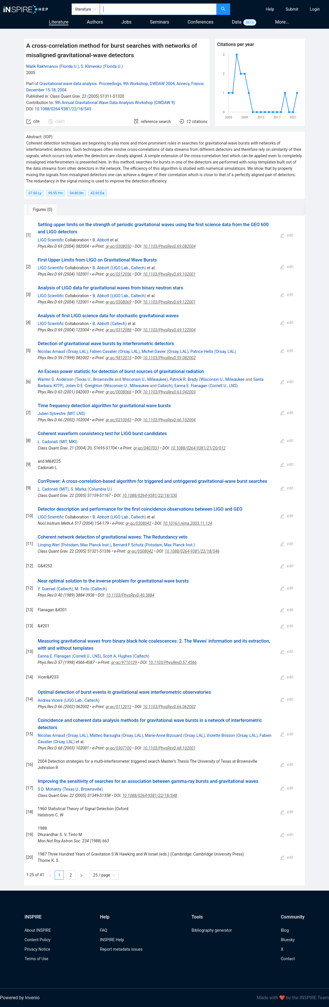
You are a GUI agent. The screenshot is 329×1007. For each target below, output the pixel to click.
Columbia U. (100, 489)
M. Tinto (82, 589)
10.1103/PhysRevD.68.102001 (169, 748)
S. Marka (79, 489)
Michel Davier (153, 351)
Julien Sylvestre (52, 413)
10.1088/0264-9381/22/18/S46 (192, 551)
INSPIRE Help (112, 939)
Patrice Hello (201, 351)
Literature (58, 22)
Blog (285, 930)
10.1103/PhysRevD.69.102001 (169, 274)
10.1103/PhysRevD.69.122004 (169, 330)
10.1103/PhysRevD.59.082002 (169, 357)
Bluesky (287, 939)
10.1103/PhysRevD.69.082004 (169, 246)
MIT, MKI (68, 441)
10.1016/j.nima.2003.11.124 (187, 523)
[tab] (42, 209)
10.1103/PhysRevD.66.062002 (169, 706)
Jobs (126, 22)
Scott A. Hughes (117, 656)
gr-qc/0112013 (118, 706)
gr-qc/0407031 (146, 448)
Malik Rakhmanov (42, 66)
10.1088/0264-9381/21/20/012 (198, 448)
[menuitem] (270, 9)
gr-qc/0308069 (118, 302)
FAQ (103, 930)
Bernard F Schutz (128, 545)
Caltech (118, 323)
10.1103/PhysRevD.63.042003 (169, 392)
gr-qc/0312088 (118, 330)
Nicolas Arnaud (51, 351)
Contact (288, 958)
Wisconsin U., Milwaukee (144, 379)
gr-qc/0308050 (118, 246)
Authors (95, 22)
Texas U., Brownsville (95, 379)
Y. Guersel (47, 589)
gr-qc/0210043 (118, 420)
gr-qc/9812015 (118, 357)
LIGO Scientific (51, 240)
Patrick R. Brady (184, 379)
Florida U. (68, 66)
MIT (64, 489)
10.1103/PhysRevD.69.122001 (169, 302)
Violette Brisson (221, 735)
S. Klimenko (91, 66)
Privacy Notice (37, 949)
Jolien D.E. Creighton (83, 385)
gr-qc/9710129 (124, 662)
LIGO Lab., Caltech (128, 268)
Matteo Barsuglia (105, 735)
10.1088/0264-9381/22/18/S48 (149, 795)
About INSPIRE (37, 930)
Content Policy (37, 939)
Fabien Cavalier (103, 351)
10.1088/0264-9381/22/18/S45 (63, 109)
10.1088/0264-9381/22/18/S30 (149, 495)
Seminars (159, 22)
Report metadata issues (121, 949)
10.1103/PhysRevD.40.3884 (130, 595)
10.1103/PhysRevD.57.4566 (172, 662)
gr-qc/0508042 (140, 551)
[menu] (280, 9)
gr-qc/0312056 (118, 274)
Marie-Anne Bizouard (163, 735)
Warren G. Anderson (55, 379)
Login (315, 9)
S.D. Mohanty (49, 789)
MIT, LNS (76, 413)
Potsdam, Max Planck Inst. (86, 545)
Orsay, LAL (77, 351)
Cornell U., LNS (223, 385)
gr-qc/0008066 (118, 392)
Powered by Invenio (20, 997)
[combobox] (158, 9)
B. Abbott (101, 240)
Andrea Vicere (50, 700)
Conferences (200, 22)
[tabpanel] (164, 550)
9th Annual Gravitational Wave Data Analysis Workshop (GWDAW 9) (115, 102)
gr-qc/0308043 (138, 523)
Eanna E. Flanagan (190, 385)
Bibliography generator (212, 930)
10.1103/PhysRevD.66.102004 (169, 420)
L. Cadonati (48, 441)
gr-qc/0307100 (118, 748)
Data (236, 22)
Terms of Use (36, 958)
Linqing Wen (49, 545)
